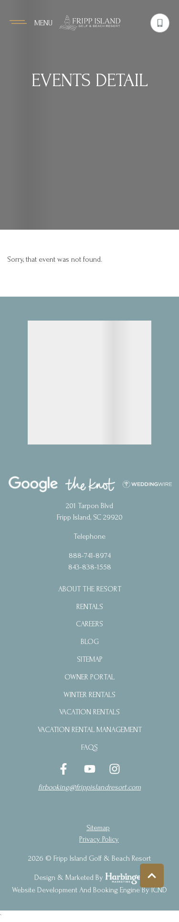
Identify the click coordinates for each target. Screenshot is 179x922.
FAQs (89, 747)
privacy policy (99, 839)
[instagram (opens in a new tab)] (114, 768)
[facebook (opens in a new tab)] (64, 768)
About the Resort (89, 589)
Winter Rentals (89, 694)
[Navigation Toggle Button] (31, 23)
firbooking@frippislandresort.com (89, 787)
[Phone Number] (159, 23)
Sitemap (90, 659)
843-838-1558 (89, 567)
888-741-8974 (90, 555)
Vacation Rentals (89, 712)
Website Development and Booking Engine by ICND (89, 890)
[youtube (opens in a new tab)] (89, 768)
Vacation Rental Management (90, 729)
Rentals (89, 606)
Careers (89, 624)
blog (90, 641)
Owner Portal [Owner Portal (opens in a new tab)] (89, 677)
